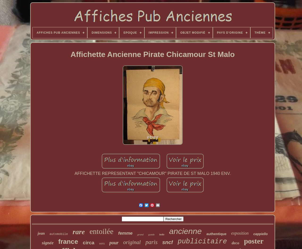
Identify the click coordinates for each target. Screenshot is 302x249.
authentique (216, 234)
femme (125, 233)
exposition (240, 233)
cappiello (260, 234)
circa (88, 242)
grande (151, 234)
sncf (167, 242)
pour (113, 242)
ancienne (185, 231)
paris (151, 242)
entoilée (101, 231)
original (132, 242)
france (68, 241)
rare (79, 232)
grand (140, 234)
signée (48, 242)
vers (102, 243)
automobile (59, 234)
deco (235, 243)
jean (41, 233)
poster (254, 241)
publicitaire (202, 241)
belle (161, 234)
